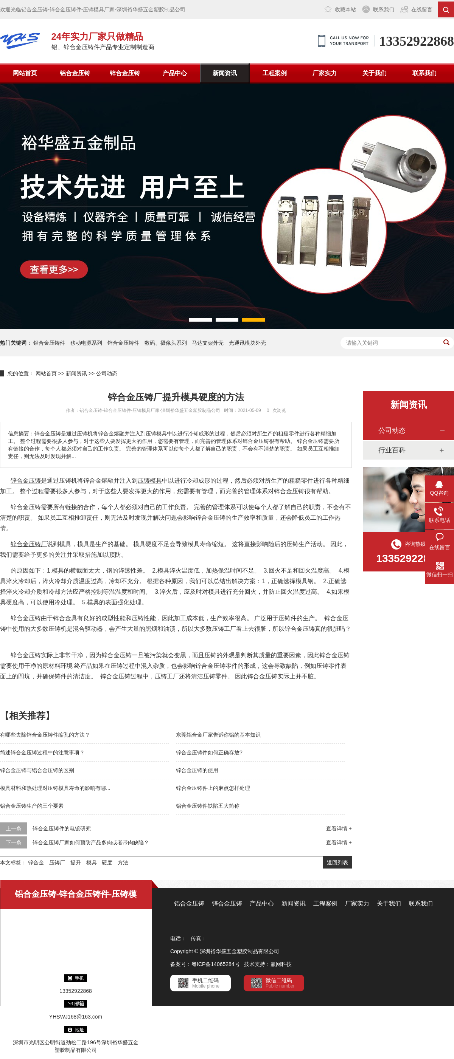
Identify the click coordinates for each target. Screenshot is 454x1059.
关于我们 (374, 73)
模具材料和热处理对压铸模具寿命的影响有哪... (55, 788)
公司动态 (106, 373)
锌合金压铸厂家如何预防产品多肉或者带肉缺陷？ (91, 842)
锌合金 (36, 862)
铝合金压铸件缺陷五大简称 (207, 806)
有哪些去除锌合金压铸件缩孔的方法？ (45, 735)
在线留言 (421, 9)
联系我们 (383, 9)
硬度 (107, 862)
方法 (123, 862)
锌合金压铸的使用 (197, 770)
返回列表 (337, 862)
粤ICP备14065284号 (215, 964)
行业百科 (392, 450)
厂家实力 (325, 73)
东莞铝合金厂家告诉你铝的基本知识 (218, 735)
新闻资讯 (225, 73)
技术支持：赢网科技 (268, 964)
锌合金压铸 (125, 73)
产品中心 (175, 73)
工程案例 (275, 73)
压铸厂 (57, 862)
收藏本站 (345, 9)
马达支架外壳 (208, 343)
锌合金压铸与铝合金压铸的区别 (37, 770)
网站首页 (25, 73)
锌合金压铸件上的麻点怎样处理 (213, 788)
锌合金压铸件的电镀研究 (62, 828)
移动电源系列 (86, 343)
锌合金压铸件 (123, 343)
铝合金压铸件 (49, 343)
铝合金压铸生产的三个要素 (32, 806)
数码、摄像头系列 (166, 343)
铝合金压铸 (75, 73)
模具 (91, 862)
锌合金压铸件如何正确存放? (209, 752)
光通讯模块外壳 (247, 343)
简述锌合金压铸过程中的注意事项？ (42, 752)
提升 (75, 862)
